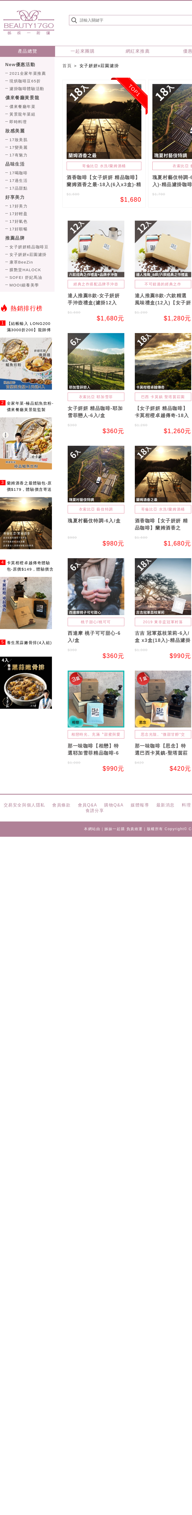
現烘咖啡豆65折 (25, 81)
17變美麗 (18, 147)
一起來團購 (83, 51)
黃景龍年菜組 (22, 114)
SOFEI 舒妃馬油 (25, 277)
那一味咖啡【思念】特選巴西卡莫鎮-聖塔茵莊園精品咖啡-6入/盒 (161, 753)
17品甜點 (18, 188)
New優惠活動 (20, 64)
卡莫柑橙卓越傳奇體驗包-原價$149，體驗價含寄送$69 (30, 569)
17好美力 (18, 206)
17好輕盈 (18, 213)
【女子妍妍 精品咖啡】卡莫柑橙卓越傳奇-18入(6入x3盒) (162, 415)
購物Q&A (114, 805)
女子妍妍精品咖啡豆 (29, 247)
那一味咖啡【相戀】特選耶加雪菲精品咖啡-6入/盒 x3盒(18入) (93, 753)
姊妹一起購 (29, 22)
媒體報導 (140, 805)
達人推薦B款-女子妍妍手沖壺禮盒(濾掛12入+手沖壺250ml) (94, 303)
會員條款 (61, 805)
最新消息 (165, 805)
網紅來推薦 (138, 51)
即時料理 (18, 122)
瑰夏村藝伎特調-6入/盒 (94, 520)
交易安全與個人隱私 (24, 805)
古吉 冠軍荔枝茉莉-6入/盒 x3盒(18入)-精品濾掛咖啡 (163, 640)
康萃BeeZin (21, 262)
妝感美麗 (15, 130)
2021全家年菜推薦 (27, 73)
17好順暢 (18, 229)
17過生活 (18, 180)
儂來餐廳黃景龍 (22, 97)
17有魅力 (18, 155)
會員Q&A (87, 805)
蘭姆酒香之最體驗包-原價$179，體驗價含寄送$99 (29, 489)
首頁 (67, 65)
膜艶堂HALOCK (25, 270)
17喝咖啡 (18, 173)
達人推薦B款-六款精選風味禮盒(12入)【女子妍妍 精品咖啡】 (163, 303)
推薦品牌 (15, 238)
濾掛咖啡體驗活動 (26, 88)
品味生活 (15, 164)
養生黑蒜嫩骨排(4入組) (29, 642)
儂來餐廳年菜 (22, 106)
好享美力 (15, 197)
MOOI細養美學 (24, 285)
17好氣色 (18, 221)
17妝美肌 (18, 139)
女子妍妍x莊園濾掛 (28, 254)
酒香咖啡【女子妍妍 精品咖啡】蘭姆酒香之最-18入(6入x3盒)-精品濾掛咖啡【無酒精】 (104, 184)
